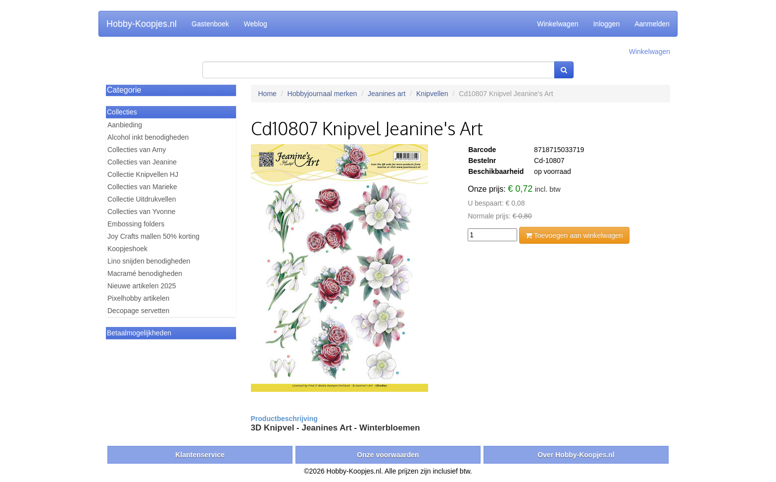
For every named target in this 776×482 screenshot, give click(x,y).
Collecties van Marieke (142, 187)
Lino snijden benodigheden (148, 261)
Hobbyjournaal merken (322, 94)
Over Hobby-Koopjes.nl (576, 455)
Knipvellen (432, 94)
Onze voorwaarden (388, 455)
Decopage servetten (138, 311)
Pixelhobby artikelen (138, 298)
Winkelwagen (557, 24)
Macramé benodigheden (144, 273)
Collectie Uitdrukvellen (141, 199)
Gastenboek (210, 24)
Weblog (255, 24)
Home (267, 94)
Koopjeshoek (127, 249)
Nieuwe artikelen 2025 (141, 286)
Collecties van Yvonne (141, 211)
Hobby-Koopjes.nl (141, 24)
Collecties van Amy (136, 150)
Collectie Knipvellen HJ (142, 174)
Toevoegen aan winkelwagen (574, 235)
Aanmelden (652, 24)
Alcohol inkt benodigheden (148, 137)
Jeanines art (386, 94)
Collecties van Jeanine (142, 162)
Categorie (124, 90)
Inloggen (606, 24)
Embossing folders (135, 224)
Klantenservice (200, 455)
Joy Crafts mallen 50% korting (153, 236)
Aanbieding (124, 125)
